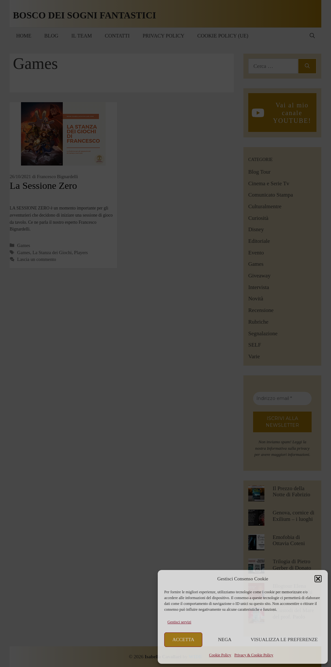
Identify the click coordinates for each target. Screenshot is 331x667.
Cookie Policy (220, 655)
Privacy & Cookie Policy (253, 655)
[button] (318, 579)
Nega (225, 639)
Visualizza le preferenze (284, 639)
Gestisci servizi (179, 622)
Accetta (183, 639)
